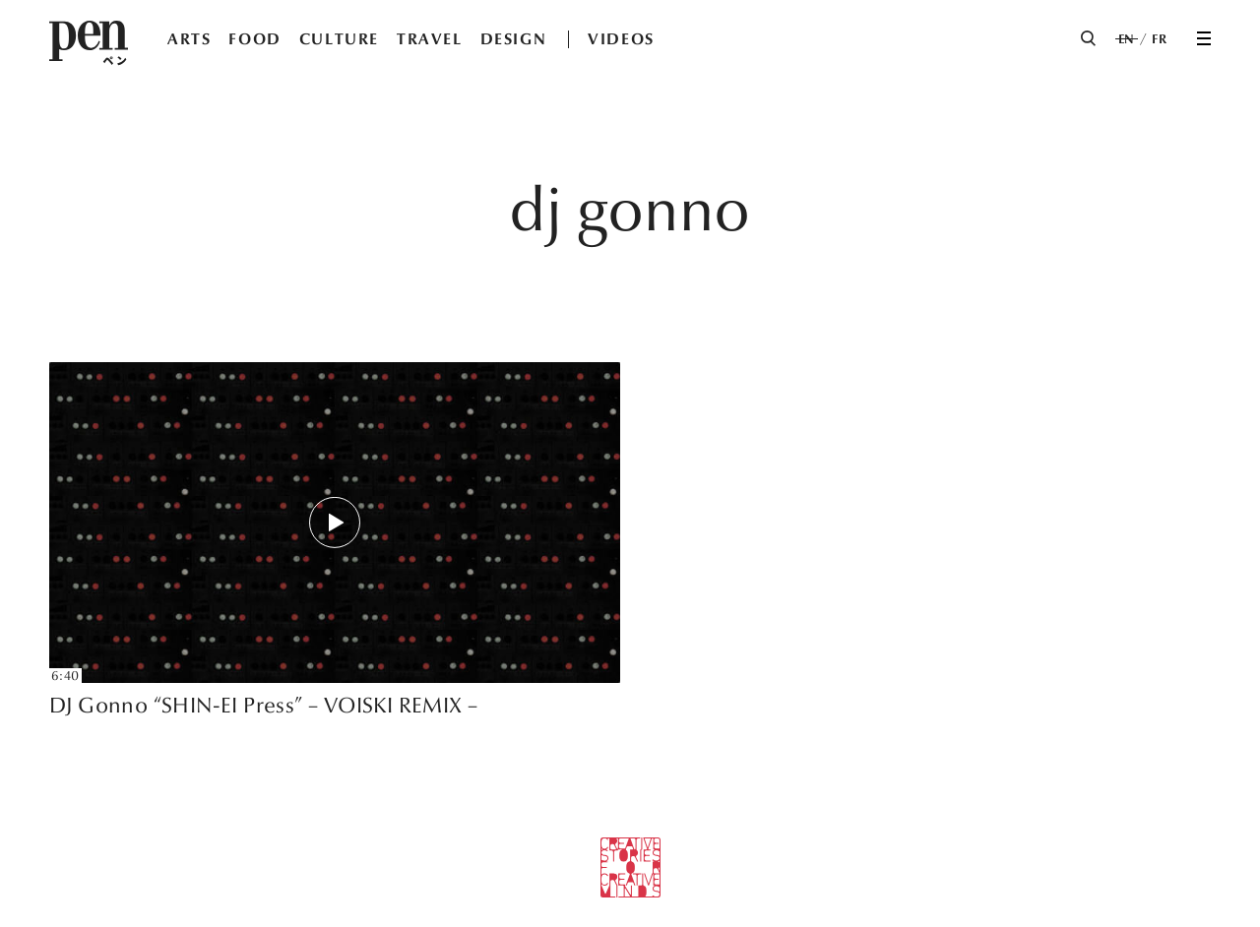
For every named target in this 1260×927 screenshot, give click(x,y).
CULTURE (339, 39)
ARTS (189, 39)
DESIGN (513, 39)
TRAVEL (430, 39)
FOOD (254, 39)
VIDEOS (621, 39)
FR (1159, 39)
